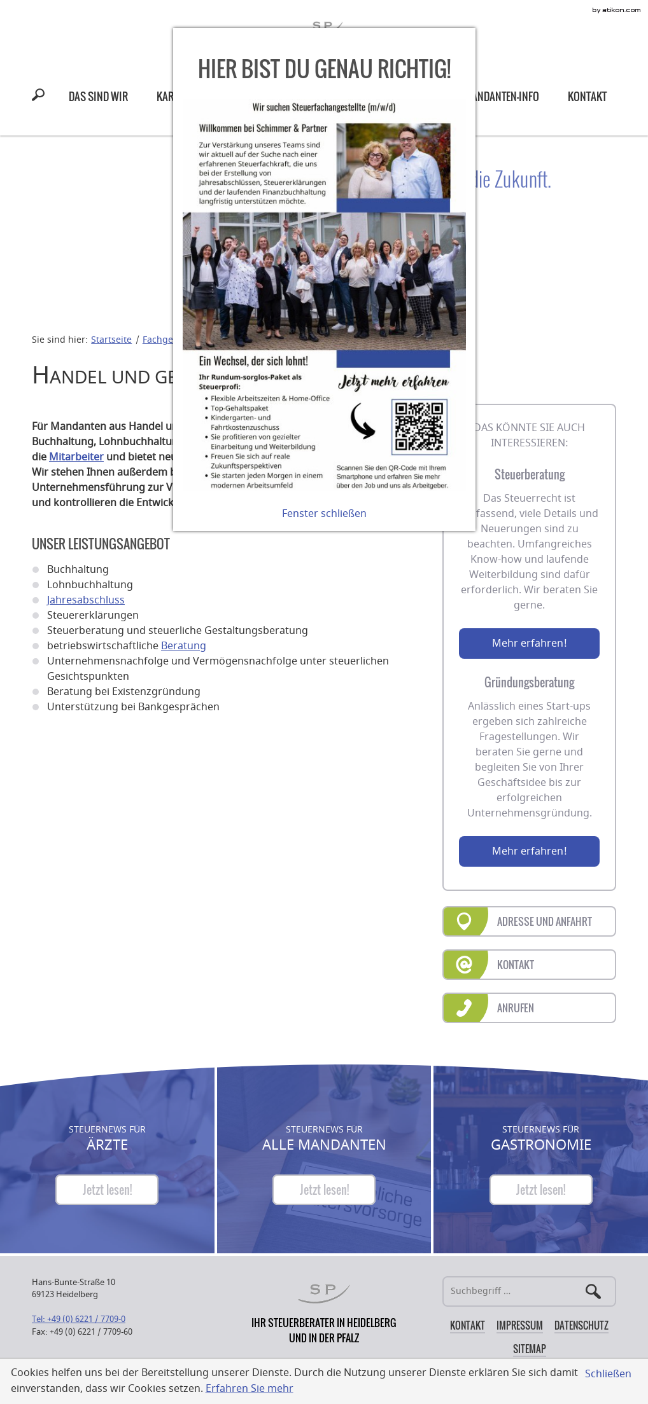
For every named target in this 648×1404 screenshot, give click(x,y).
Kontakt (467, 1325)
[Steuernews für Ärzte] (106, 1189)
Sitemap (529, 1349)
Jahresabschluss (86, 600)
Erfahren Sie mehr (249, 1388)
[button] (41, 96)
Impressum (520, 1325)
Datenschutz (581, 1325)
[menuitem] (98, 96)
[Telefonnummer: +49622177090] (78, 1319)
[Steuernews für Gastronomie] (541, 1189)
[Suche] (529, 1291)
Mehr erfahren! (529, 643)
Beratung (183, 646)
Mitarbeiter (76, 457)
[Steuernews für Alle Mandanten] (324, 1189)
